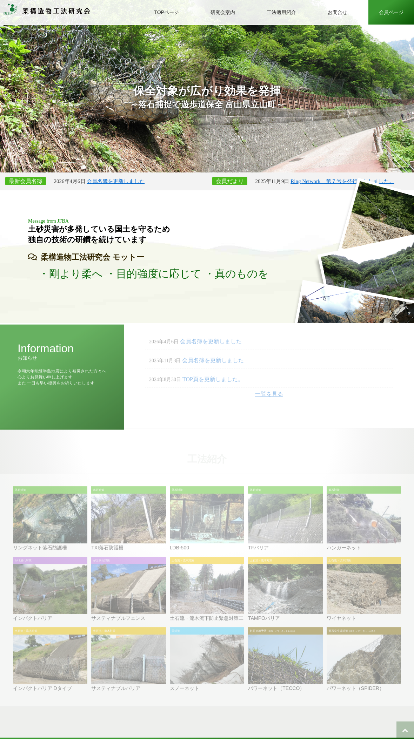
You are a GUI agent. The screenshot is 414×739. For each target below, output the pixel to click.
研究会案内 (223, 12)
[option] (207, 86)
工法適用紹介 (281, 12)
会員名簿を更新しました (116, 181)
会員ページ (391, 12)
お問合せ (337, 12)
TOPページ (166, 12)
